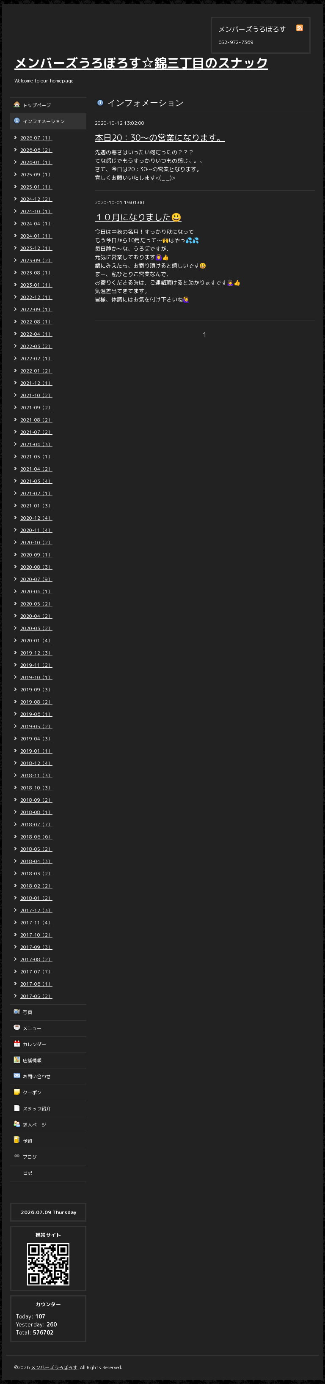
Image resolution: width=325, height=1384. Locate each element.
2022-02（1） (36, 358)
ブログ (30, 1157)
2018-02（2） (36, 885)
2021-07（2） (36, 432)
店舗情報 (32, 1060)
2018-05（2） (36, 849)
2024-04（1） (36, 223)
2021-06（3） (36, 444)
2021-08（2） (36, 420)
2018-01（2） (36, 898)
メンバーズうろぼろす (54, 1367)
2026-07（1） (36, 137)
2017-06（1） (36, 984)
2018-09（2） (36, 800)
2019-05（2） (36, 726)
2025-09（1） (36, 174)
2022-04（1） (36, 334)
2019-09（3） (36, 689)
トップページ (37, 105)
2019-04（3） (36, 738)
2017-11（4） (36, 922)
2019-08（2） (36, 702)
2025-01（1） (36, 187)
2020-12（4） (36, 518)
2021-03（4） (36, 481)
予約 (27, 1140)
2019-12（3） (36, 653)
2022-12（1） (36, 297)
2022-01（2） (36, 370)
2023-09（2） (36, 260)
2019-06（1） (36, 714)
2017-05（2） (36, 996)
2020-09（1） (36, 554)
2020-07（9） (36, 579)
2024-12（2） (36, 199)
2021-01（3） (36, 505)
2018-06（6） (36, 836)
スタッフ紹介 (37, 1108)
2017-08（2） (36, 959)
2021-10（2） (36, 395)
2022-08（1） (36, 321)
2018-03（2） (36, 873)
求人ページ (34, 1124)
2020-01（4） (36, 640)
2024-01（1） (36, 236)
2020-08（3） (36, 567)
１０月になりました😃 (138, 217)
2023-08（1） (36, 272)
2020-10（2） (36, 542)
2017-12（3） (36, 910)
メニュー (32, 1028)
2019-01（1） (36, 751)
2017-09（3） (36, 947)
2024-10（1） (36, 211)
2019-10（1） (36, 677)
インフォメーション (44, 121)
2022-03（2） (36, 346)
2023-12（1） (36, 248)
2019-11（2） (36, 665)
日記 (27, 1173)
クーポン (32, 1092)
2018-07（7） (36, 824)
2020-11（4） (36, 530)
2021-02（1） (36, 493)
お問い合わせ (37, 1076)
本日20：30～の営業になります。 (160, 137)
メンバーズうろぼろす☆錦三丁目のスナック (141, 63)
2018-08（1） (36, 812)
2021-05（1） (36, 456)
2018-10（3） (36, 787)
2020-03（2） (36, 628)
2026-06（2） (36, 150)
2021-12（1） (36, 383)
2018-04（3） (36, 861)
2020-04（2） (36, 616)
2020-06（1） (36, 591)
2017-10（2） (36, 935)
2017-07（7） (36, 971)
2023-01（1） (36, 285)
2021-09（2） (36, 407)
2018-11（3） (36, 775)
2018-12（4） (36, 763)
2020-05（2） (36, 603)
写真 (27, 1012)
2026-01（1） (36, 162)
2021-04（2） (36, 469)
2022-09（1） (36, 309)
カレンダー (34, 1044)
